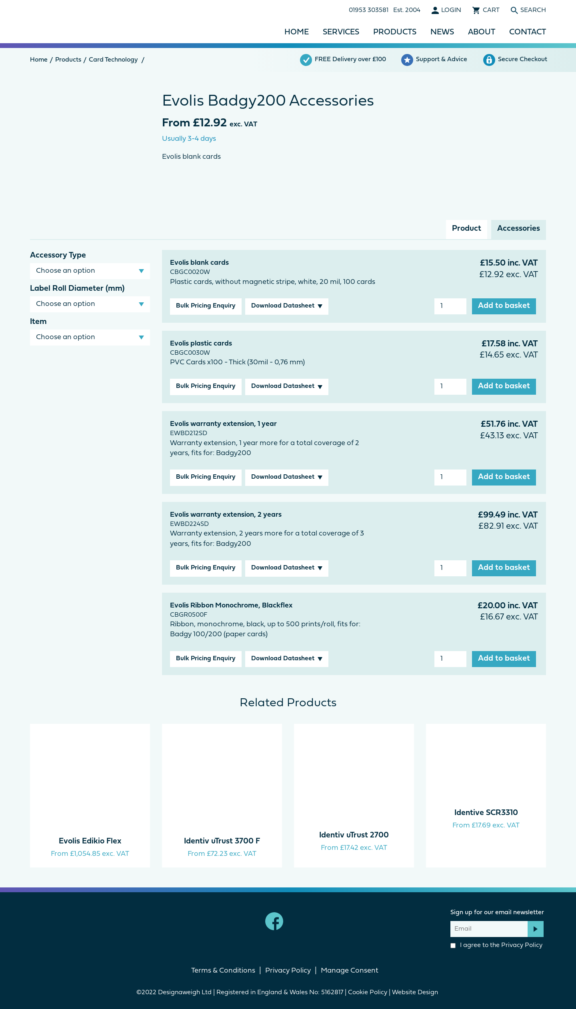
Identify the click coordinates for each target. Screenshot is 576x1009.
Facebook (274, 921)
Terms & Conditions (223, 971)
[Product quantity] (450, 306)
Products (394, 32)
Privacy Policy (521, 945)
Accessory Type (58, 256)
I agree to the (496, 945)
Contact (527, 32)
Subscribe (536, 929)
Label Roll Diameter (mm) (77, 289)
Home (296, 32)
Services (341, 32)
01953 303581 (368, 10)
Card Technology (113, 60)
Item (38, 322)
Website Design (416, 992)
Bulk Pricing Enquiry (206, 306)
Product (466, 229)
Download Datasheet (282, 306)
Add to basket (504, 306)
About (481, 32)
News (442, 32)
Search (533, 10)
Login (451, 10)
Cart (491, 10)
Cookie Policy (367, 992)
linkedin (302, 921)
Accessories (518, 229)
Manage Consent (349, 971)
